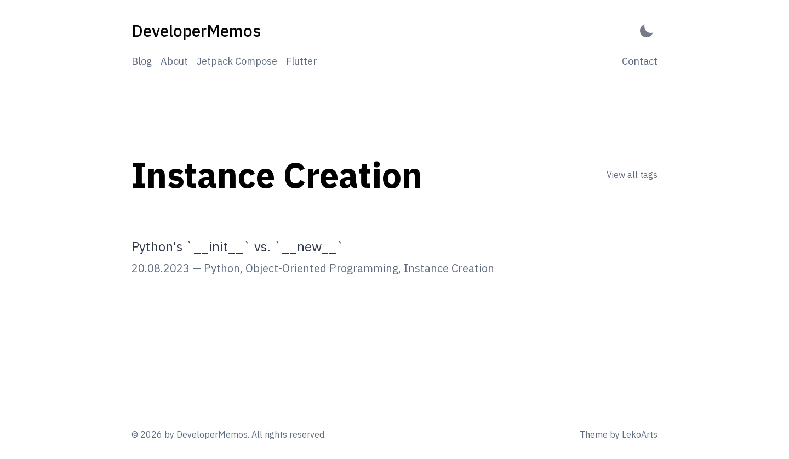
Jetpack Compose (237, 61)
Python (222, 268)
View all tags (632, 174)
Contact (640, 61)
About (174, 61)
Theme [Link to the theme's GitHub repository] (594, 434)
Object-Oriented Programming (321, 268)
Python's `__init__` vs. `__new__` (238, 246)
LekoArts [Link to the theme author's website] (640, 434)
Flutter (301, 61)
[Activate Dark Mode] (647, 31)
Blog (142, 61)
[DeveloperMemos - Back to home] (196, 31)
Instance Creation (449, 268)
